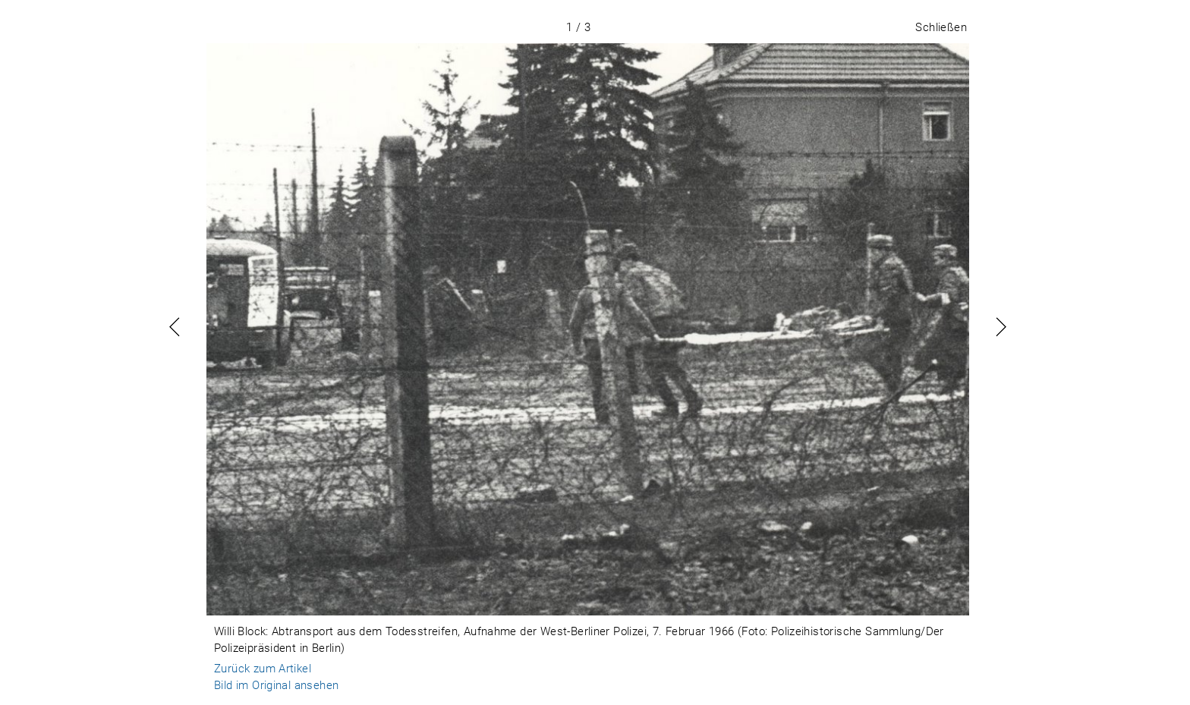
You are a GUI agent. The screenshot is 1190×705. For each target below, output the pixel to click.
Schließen (941, 27)
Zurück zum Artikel (262, 668)
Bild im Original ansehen (276, 685)
